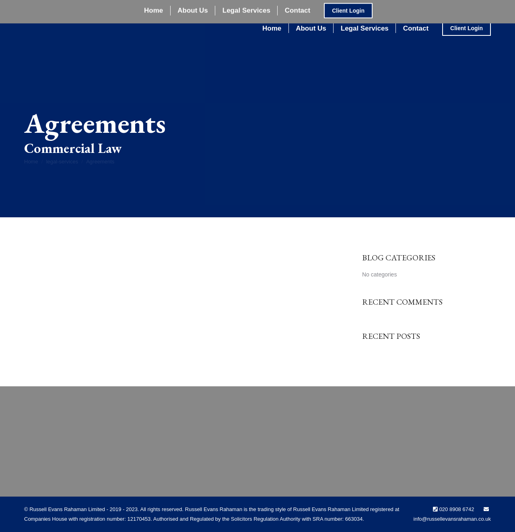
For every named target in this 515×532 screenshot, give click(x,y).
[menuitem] (272, 28)
